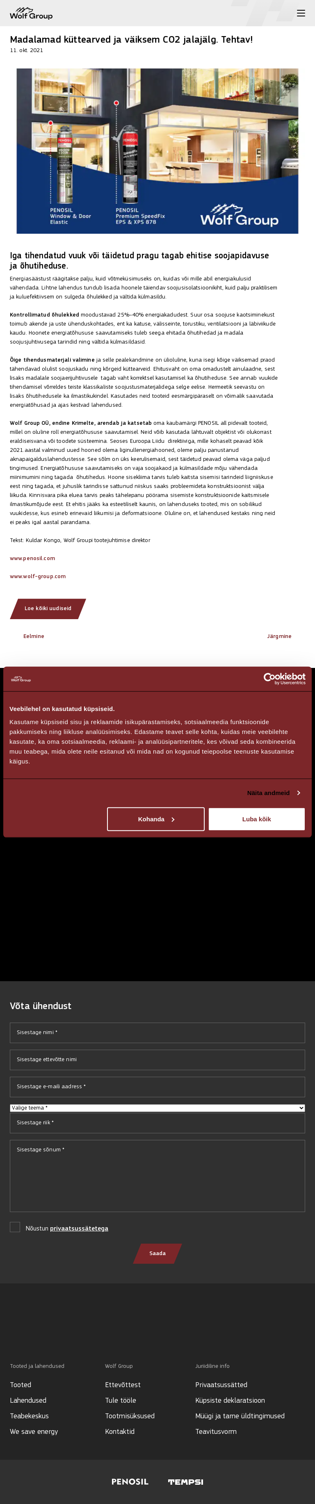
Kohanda (156, 818)
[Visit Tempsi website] (185, 1482)
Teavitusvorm (216, 1432)
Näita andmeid (268, 792)
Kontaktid (120, 1432)
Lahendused (28, 1401)
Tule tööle (120, 1401)
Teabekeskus (29, 1416)
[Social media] (14, 1335)
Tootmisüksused (130, 1416)
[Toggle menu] (301, 13)
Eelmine (27, 637)
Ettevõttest (123, 1385)
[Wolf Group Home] (31, 13)
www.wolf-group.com (38, 577)
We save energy (34, 1432)
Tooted (20, 1385)
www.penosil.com (32, 559)
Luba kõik (256, 818)
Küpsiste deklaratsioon (230, 1401)
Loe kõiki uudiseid (48, 609)
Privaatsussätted (221, 1385)
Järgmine (286, 637)
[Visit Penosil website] (130, 1482)
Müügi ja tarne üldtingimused (240, 1416)
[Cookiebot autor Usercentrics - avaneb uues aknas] (270, 679)
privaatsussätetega (79, 1229)
